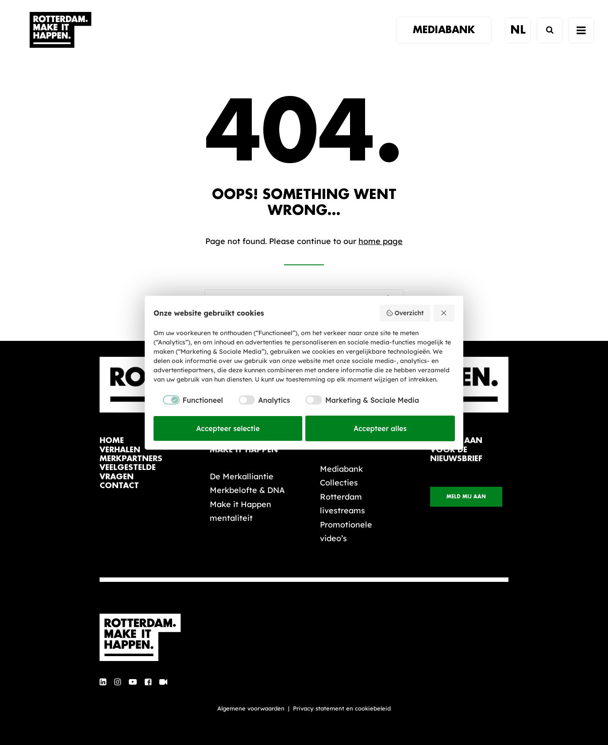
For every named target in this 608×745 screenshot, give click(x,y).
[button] (103, 682)
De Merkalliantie (241, 476)
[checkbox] (188, 400)
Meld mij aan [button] (466, 496)
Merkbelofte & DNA (247, 490)
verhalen (120, 450)
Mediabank (341, 469)
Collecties (339, 483)
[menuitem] (447, 38)
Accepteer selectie (228, 428)
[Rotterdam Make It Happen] (60, 38)
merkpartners (131, 458)
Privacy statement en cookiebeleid (342, 708)
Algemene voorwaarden (251, 708)
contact (119, 485)
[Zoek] (546, 39)
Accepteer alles (380, 428)
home (112, 440)
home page (380, 241)
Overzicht (404, 313)
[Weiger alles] (444, 313)
